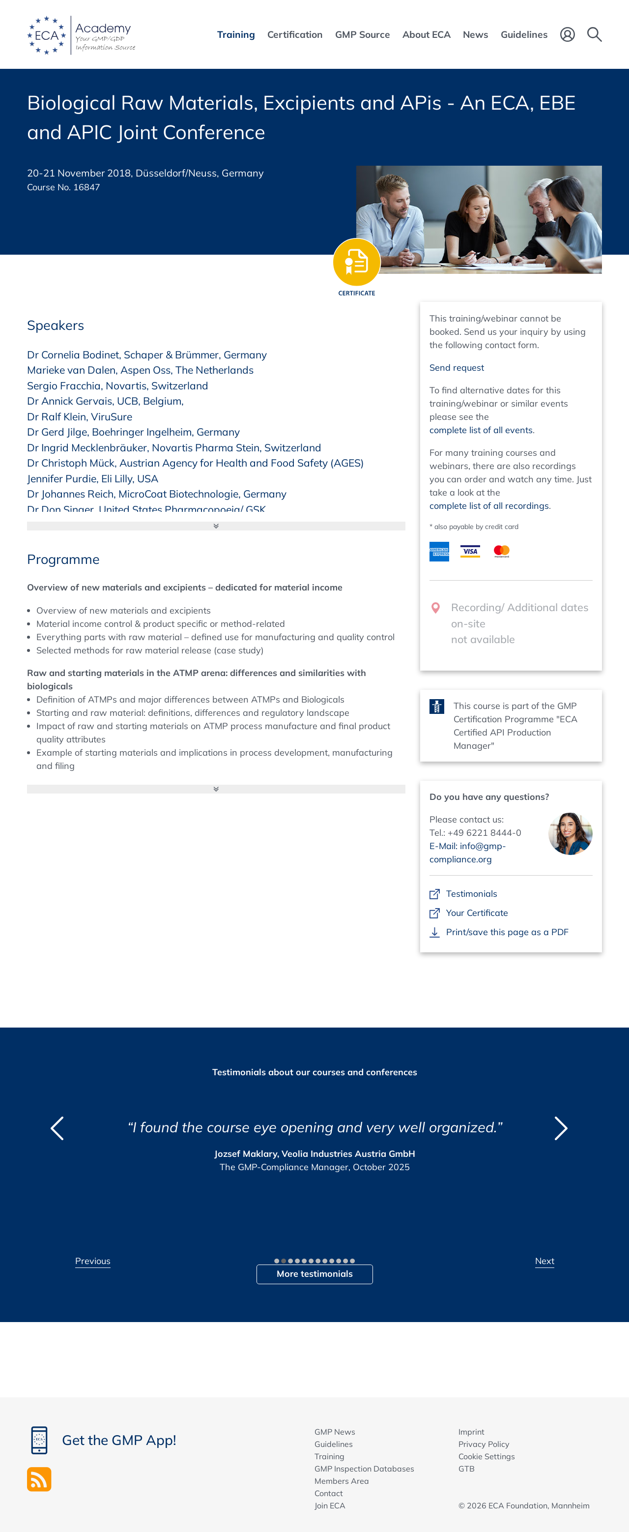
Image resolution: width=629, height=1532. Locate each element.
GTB (466, 1468)
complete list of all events (481, 430)
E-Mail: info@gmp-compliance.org (467, 852)
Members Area (341, 1481)
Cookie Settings (486, 1456)
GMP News (334, 1432)
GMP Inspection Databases (364, 1468)
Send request (456, 367)
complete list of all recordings (489, 505)
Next (544, 1261)
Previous (93, 1261)
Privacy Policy (484, 1444)
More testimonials (315, 1273)
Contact (328, 1493)
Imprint (471, 1432)
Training (329, 1456)
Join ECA (329, 1505)
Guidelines (333, 1444)
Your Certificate (477, 912)
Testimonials (471, 893)
